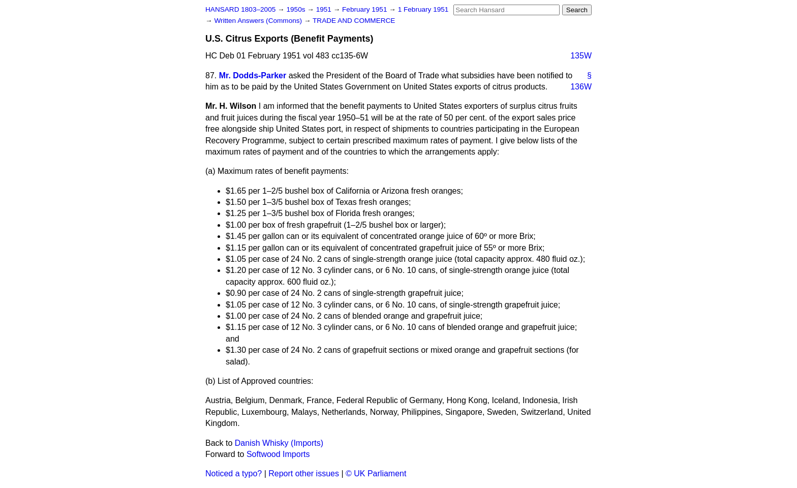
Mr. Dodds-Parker (252, 75)
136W (581, 86)
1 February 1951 (423, 9)
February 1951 (365, 9)
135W (581, 55)
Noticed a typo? (233, 473)
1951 (324, 9)
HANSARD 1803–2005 (240, 9)
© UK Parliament (376, 473)
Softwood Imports (278, 454)
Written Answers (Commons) (259, 20)
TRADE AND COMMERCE (354, 20)
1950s (296, 9)
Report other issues (303, 473)
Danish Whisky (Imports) (279, 443)
